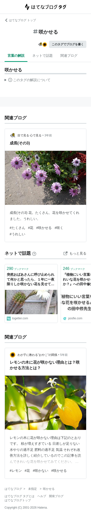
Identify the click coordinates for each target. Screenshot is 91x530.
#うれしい (17, 234)
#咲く (59, 228)
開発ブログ (56, 496)
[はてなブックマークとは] (34, 253)
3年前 (48, 135)
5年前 (64, 355)
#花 (30, 228)
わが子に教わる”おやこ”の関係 (37, 355)
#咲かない (40, 471)
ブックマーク (18, 268)
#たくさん (17, 228)
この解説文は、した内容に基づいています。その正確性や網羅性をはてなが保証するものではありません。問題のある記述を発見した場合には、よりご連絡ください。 (27, 80)
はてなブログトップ (18, 500)
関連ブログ (68, 55)
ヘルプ (41, 496)
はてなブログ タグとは (19, 496)
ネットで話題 (42, 55)
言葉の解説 (16, 55)
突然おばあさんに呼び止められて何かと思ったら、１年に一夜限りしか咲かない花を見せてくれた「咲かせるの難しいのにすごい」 (30, 280)
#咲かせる (44, 228)
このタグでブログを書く (68, 44)
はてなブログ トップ (20, 20)
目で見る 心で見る (29, 135)
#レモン (16, 471)
